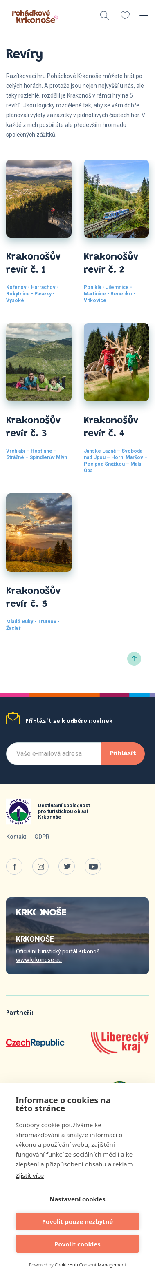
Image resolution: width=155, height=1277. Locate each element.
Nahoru (134, 659)
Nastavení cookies (77, 1199)
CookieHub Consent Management (90, 1264)
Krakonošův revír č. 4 (111, 427)
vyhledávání (104, 15)
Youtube (93, 866)
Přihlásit (123, 754)
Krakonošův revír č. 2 (111, 263)
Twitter (66, 866)
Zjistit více (30, 1175)
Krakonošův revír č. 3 (33, 427)
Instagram (40, 866)
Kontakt (16, 836)
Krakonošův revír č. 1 (33, 263)
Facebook (14, 866)
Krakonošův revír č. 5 (33, 597)
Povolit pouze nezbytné (77, 1221)
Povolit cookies (77, 1244)
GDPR (41, 836)
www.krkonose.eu (39, 960)
